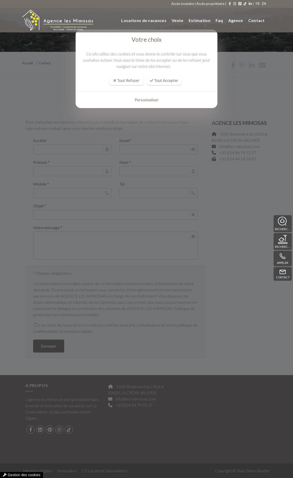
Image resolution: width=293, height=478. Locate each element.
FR (250, 4)
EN (261, 4)
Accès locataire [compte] (172, 4)
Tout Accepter (164, 80)
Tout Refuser (126, 80)
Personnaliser (147, 99)
